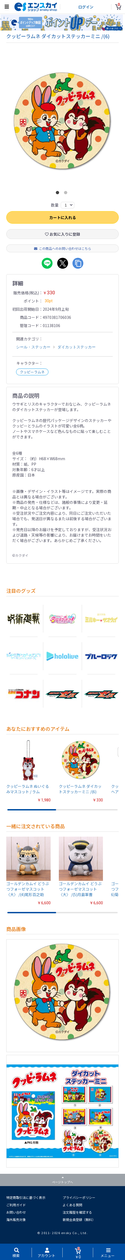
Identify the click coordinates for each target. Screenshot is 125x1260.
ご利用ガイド (16, 1205)
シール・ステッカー (33, 347)
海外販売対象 (16, 1219)
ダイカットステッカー (76, 347)
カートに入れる (62, 217)
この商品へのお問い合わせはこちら (62, 248)
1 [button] (58, 194)
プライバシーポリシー (79, 1197)
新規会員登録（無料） (79, 1219)
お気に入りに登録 (62, 234)
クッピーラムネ (32, 372)
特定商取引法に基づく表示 (25, 1197)
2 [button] (66, 194)
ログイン (85, 7)
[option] (62, 125)
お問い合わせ (16, 1212)
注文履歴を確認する (77, 1212)
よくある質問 (72, 1205)
